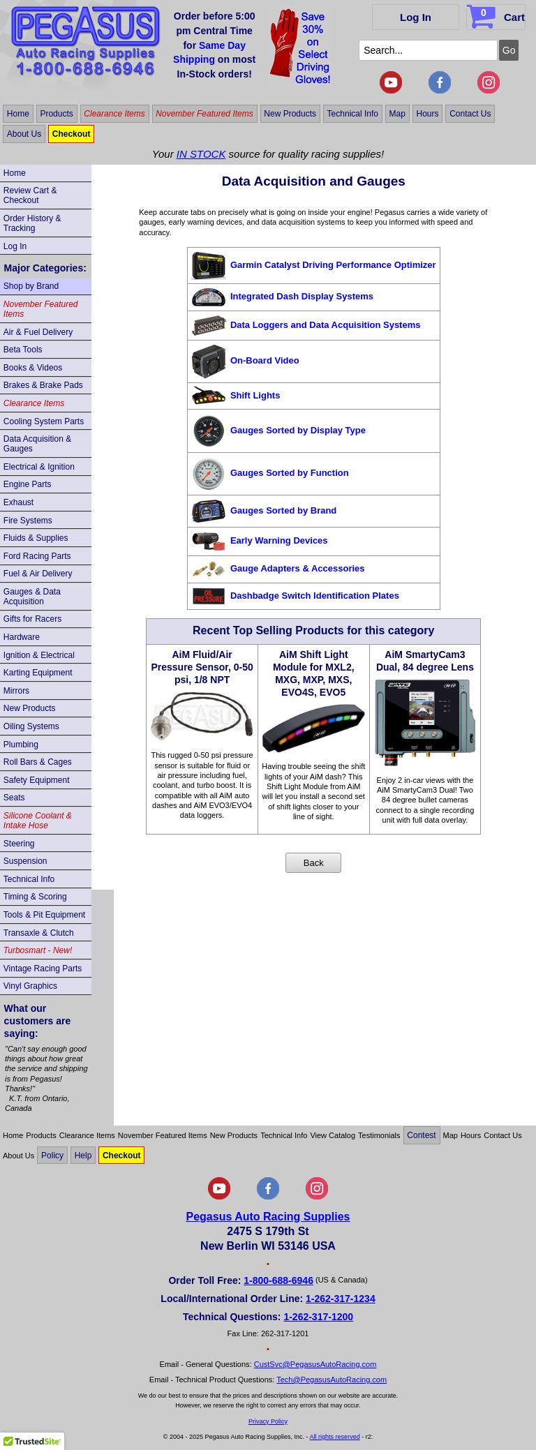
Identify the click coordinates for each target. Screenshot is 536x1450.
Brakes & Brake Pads (43, 385)
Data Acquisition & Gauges (37, 444)
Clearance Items (114, 114)
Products (56, 114)
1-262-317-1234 (340, 1298)
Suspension (25, 861)
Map (397, 114)
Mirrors (16, 691)
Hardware (21, 637)
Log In (415, 17)
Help (83, 1155)
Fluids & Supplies (35, 538)
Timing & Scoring (35, 897)
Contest (421, 1135)
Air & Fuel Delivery (38, 332)
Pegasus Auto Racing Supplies (268, 1217)
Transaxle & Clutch (38, 933)
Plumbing (20, 744)
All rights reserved (335, 1436)
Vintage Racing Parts (42, 968)
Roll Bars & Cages (37, 762)
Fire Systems (27, 520)
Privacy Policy (268, 1421)
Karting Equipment (38, 673)
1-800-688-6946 (278, 1280)
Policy (52, 1155)
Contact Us (470, 114)
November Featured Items (204, 114)
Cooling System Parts (43, 421)
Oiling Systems (31, 726)
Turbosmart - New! (37, 950)
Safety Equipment (36, 780)
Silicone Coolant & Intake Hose (37, 820)
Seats (14, 797)
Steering (19, 844)
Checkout (71, 134)
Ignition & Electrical (39, 655)
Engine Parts (27, 484)
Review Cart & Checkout (30, 195)
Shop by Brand (31, 286)
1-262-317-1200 (318, 1316)
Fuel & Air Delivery (38, 573)
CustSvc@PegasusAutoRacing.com (315, 1364)
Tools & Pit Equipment (44, 915)
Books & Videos (33, 368)
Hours (428, 114)
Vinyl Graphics (30, 986)
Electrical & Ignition (39, 467)
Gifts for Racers (32, 619)
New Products (290, 114)
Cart (497, 14)
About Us (24, 134)
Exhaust (18, 502)
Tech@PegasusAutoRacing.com (331, 1379)
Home (18, 114)
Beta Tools (23, 349)
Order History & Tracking (32, 223)
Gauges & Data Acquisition (32, 596)
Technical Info (352, 114)
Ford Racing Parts (37, 556)
